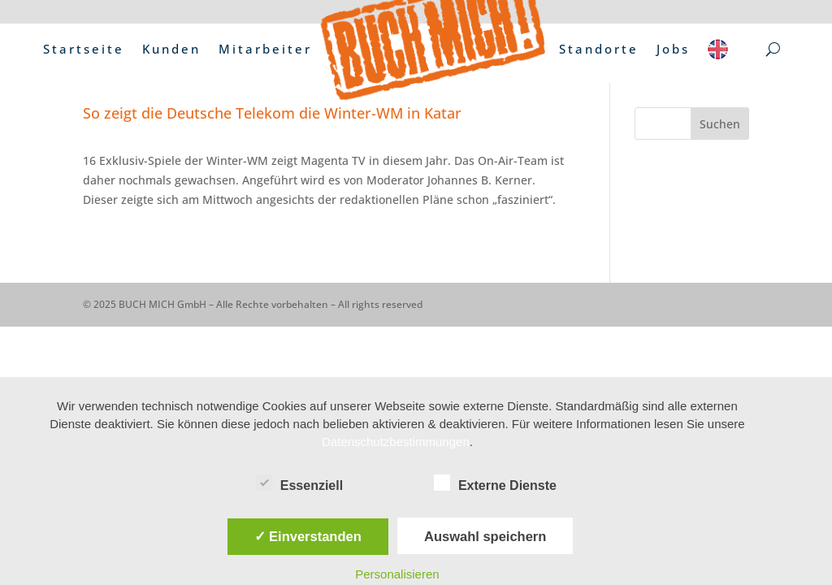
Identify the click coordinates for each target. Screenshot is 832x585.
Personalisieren (397, 574)
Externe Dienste (495, 483)
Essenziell (299, 483)
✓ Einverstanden (308, 536)
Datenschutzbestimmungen (396, 441)
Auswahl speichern (485, 536)
